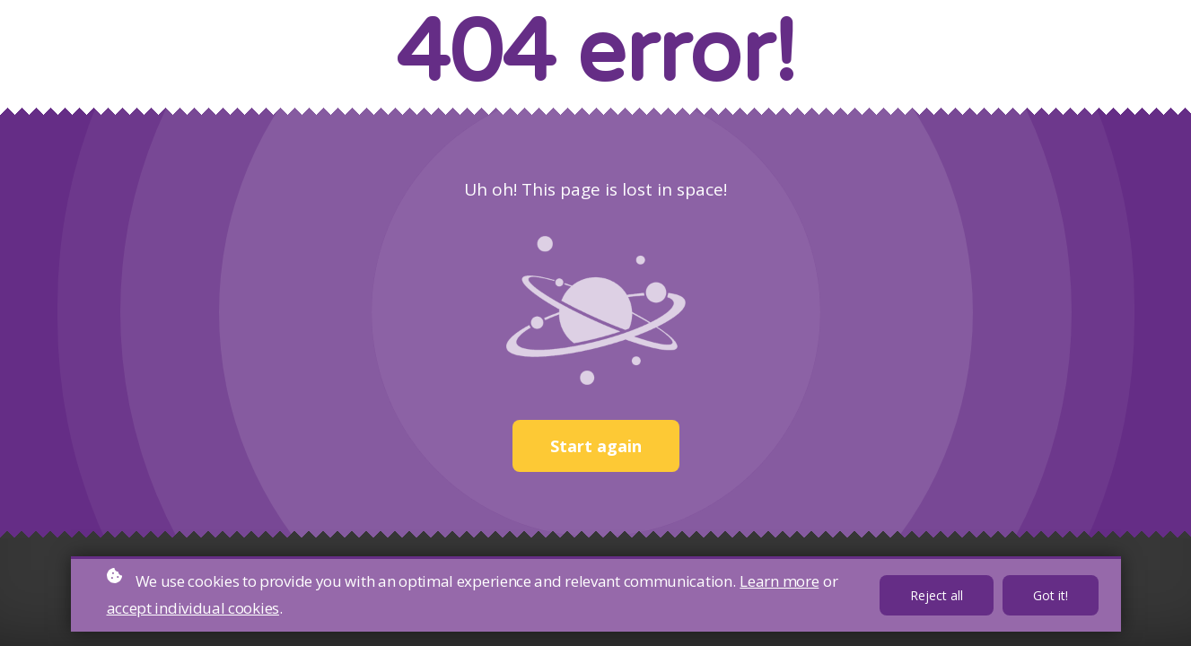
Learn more (779, 581)
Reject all (936, 595)
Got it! (1050, 595)
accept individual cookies (193, 608)
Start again (596, 446)
